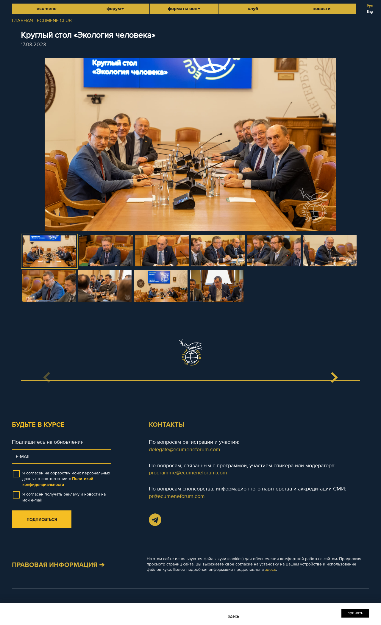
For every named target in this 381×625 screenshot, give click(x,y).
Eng (370, 12)
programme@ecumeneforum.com (188, 472)
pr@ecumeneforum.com (177, 496)
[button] (334, 377)
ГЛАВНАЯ (22, 21)
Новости (321, 9)
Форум (115, 9)
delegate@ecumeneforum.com (184, 449)
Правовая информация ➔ (58, 565)
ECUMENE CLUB (54, 21)
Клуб (253, 9)
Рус (370, 6)
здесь (270, 569)
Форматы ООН (184, 9)
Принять (355, 612)
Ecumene (47, 9)
